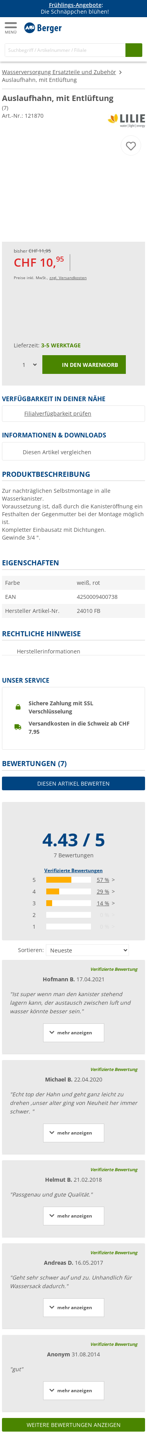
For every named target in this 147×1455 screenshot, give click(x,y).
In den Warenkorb (84, 365)
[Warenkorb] (135, 27)
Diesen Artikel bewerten (73, 783)
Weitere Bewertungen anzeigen (74, 1424)
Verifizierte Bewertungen (73, 870)
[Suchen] (133, 50)
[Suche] (65, 50)
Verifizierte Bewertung (113, 969)
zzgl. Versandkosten (68, 277)
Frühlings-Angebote (75, 5)
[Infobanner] (75, 8)
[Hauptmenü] (11, 28)
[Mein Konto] (119, 27)
